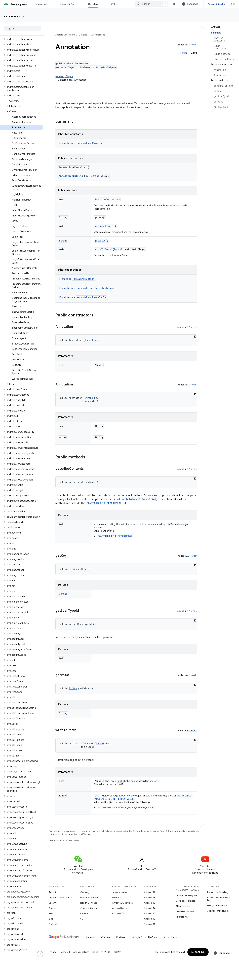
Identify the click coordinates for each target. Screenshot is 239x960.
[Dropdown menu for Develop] (102, 4)
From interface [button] (83, 143)
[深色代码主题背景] (195, 337)
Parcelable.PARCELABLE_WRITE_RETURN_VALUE (125, 807)
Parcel (78, 167)
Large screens (119, 892)
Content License (140, 831)
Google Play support (217, 905)
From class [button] (77, 278)
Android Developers (65, 34)
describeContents (105, 199)
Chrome (105, 937)
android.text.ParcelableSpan (96, 288)
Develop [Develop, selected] (93, 3)
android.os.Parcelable (91, 143)
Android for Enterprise (60, 897)
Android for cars (120, 908)
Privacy (84, 913)
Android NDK (182, 916)
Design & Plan (67, 3)
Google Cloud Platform (144, 937)
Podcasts (53, 924)
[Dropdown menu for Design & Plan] (79, 4)
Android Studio (216, 3)
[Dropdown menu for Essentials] (51, 4)
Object (72, 67)
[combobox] (151, 4)
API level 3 (192, 327)
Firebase (120, 937)
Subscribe (198, 952)
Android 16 (150, 897)
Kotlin (183, 53)
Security (53, 902)
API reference (14, 16)
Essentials (41, 3)
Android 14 (150, 908)
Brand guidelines (80, 952)
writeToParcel (103, 249)
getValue (100, 240)
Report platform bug (217, 892)
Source (52, 908)
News (51, 913)
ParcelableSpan (105, 67)
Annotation (66, 167)
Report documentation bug (219, 899)
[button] (21, 39)
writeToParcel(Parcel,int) (140, 499)
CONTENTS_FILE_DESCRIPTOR (104, 503)
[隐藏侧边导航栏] (40, 954)
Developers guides (185, 900)
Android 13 (149, 913)
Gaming (84, 892)
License (64, 952)
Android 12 (149, 918)
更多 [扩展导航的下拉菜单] (113, 3)
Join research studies (218, 910)
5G (82, 918)
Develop (83, 34)
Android (53, 892)
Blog (51, 918)
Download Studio (185, 911)
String (78, 175)
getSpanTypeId (103, 226)
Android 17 (149, 892)
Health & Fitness (88, 902)
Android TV (118, 913)
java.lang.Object (64, 76)
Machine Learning (89, 897)
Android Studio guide (187, 895)
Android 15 (149, 902)
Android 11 (149, 924)
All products (170, 937)
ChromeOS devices (122, 902)
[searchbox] (22, 28)
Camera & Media (89, 908)
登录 (232, 3)
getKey (98, 217)
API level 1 (192, 44)
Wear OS (116, 897)
